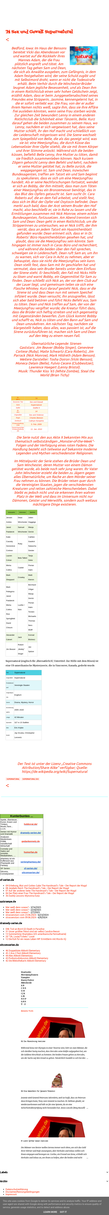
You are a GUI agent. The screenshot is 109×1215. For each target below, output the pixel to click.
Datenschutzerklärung (17, 1189)
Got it (63, 1212)
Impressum (11, 1194)
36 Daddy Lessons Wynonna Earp (23, 895)
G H (23, 991)
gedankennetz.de (31, 841)
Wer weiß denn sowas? (17, 907)
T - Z (23, 1004)
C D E (23, 988)
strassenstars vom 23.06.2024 (21, 915)
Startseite (26, 972)
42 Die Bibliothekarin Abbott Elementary (26, 960)
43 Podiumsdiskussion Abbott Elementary (27, 958)
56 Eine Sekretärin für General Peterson (38, 1091)
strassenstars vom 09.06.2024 (21, 917)
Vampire (25, 977)
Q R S (23, 1001)
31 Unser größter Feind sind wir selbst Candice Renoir (33, 931)
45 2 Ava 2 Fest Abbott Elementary (23, 953)
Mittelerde (26, 983)
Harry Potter (27, 980)
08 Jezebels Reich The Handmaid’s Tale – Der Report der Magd (37, 888)
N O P (23, 999)
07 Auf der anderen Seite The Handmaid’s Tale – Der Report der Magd (41, 890)
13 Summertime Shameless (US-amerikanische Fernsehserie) (36, 934)
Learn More (50, 1212)
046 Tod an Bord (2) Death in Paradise (25, 929)
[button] (7, 40)
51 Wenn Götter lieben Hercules (34, 1141)
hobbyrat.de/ (30, 824)
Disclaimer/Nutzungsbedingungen (23, 1192)
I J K (23, 993)
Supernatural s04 (30, 779)
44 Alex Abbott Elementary (19, 955)
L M (23, 996)
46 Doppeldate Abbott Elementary (23, 950)
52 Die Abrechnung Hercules (33, 1041)
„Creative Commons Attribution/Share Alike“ (57, 766)
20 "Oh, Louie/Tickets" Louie (20, 936)
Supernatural (13, 779)
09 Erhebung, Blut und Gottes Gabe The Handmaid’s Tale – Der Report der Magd (46, 885)
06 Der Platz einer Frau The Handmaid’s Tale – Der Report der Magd (40, 893)
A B (22, 985)
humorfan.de (30, 852)
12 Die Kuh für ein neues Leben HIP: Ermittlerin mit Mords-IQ (36, 939)
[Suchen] (11, 3)
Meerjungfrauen (29, 974)
